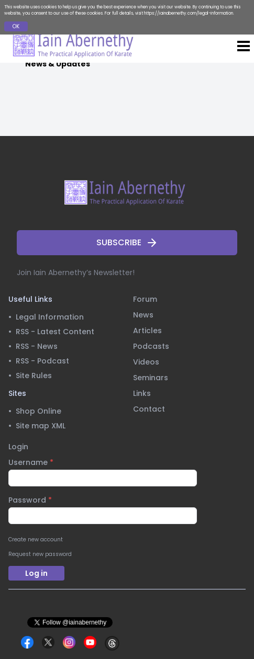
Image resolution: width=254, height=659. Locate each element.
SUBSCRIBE (127, 242)
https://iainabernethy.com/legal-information (188, 13)
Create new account (35, 539)
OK (16, 26)
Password (30, 500)
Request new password (40, 554)
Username (30, 462)
